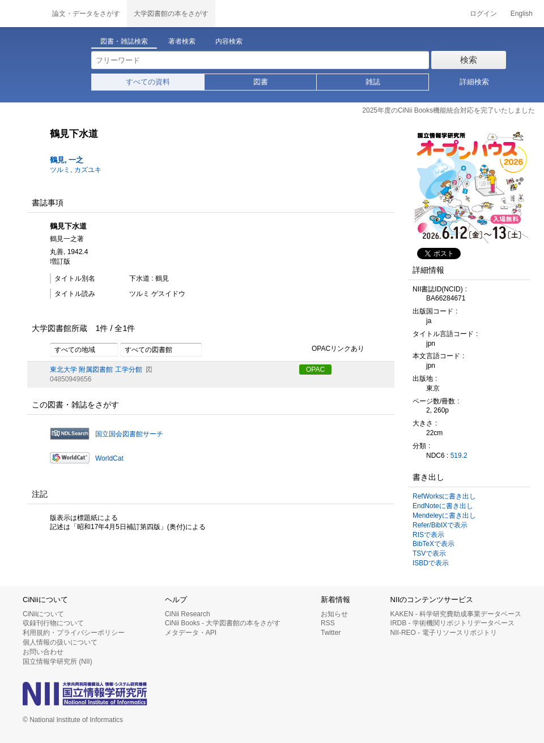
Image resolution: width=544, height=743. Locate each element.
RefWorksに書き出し (444, 496)
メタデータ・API (190, 633)
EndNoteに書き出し (443, 506)
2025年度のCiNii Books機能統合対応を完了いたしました (448, 110)
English (522, 14)
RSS (328, 623)
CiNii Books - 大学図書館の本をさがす (223, 623)
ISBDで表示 (431, 563)
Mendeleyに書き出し (444, 515)
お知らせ (334, 614)
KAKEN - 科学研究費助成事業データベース (455, 614)
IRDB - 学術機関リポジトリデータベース (452, 623)
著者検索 (182, 41)
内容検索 (229, 41)
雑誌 (373, 82)
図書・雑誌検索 (124, 41)
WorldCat (109, 458)
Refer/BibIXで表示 (440, 525)
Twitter (331, 633)
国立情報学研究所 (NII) (57, 661)
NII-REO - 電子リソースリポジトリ (443, 633)
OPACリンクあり (331, 349)
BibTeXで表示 (433, 544)
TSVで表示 (429, 553)
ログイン (483, 14)
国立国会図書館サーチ (129, 434)
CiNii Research (187, 614)
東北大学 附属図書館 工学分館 (96, 369)
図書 (260, 82)
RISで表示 (428, 535)
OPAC (315, 369)
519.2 (459, 455)
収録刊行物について (53, 623)
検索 (468, 60)
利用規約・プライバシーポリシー (74, 633)
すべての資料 (148, 82)
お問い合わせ (43, 652)
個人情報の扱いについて (60, 642)
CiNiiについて (43, 614)
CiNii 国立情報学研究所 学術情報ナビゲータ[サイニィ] (22, 13)
